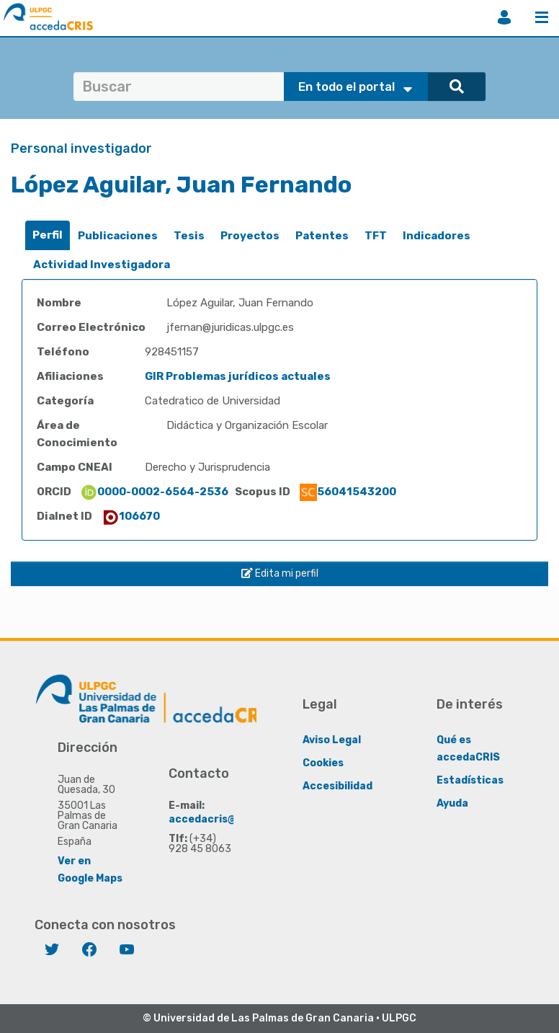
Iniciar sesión (504, 17)
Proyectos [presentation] (250, 235)
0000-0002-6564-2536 (154, 491)
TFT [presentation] (376, 235)
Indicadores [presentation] (436, 235)
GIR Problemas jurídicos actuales (238, 376)
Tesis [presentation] (189, 235)
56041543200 (348, 491)
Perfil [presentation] (47, 235)
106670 (131, 516)
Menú (541, 17)
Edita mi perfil (279, 573)
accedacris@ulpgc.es (224, 819)
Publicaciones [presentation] (118, 235)
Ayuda (452, 803)
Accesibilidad (337, 786)
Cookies (323, 763)
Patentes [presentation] (322, 235)
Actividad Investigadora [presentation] (101, 264)
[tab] (47, 235)
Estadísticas (470, 780)
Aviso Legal (332, 740)
